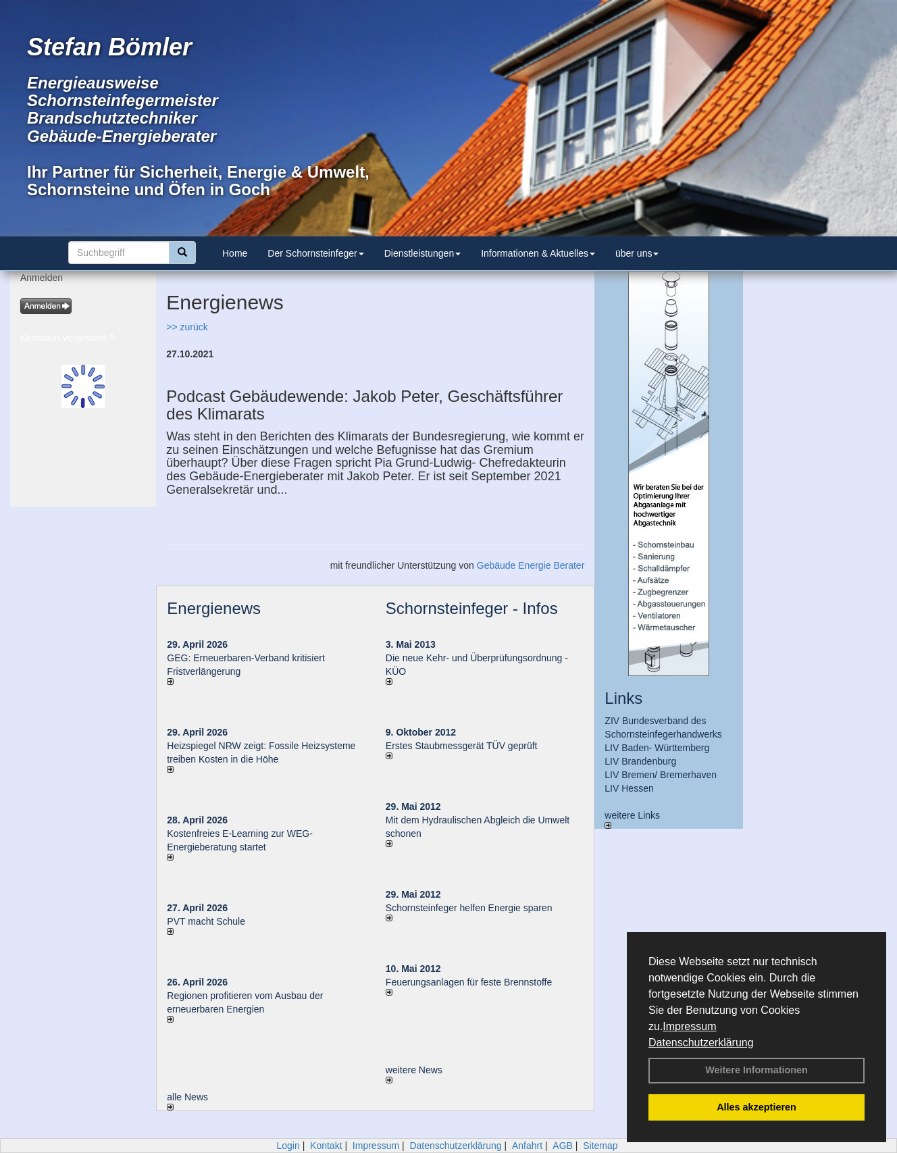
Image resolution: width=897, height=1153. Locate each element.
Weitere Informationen (756, 1070)
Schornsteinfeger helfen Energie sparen (469, 907)
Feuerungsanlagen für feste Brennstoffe (469, 982)
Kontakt (326, 1145)
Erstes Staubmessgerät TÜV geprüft (462, 745)
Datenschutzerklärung (701, 1042)
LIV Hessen (629, 788)
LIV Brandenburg (640, 761)
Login (287, 1145)
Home (234, 253)
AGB (563, 1145)
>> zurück (186, 327)
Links (623, 698)
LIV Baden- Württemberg (657, 747)
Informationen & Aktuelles (538, 253)
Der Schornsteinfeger (315, 253)
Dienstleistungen (422, 253)
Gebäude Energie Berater (531, 565)
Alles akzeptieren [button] (756, 1107)
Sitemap (600, 1145)
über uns (637, 253)
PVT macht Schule (206, 921)
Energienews (214, 608)
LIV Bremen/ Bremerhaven (661, 774)
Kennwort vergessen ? (67, 337)
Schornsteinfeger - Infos (472, 608)
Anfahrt (527, 1145)
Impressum (689, 1026)
